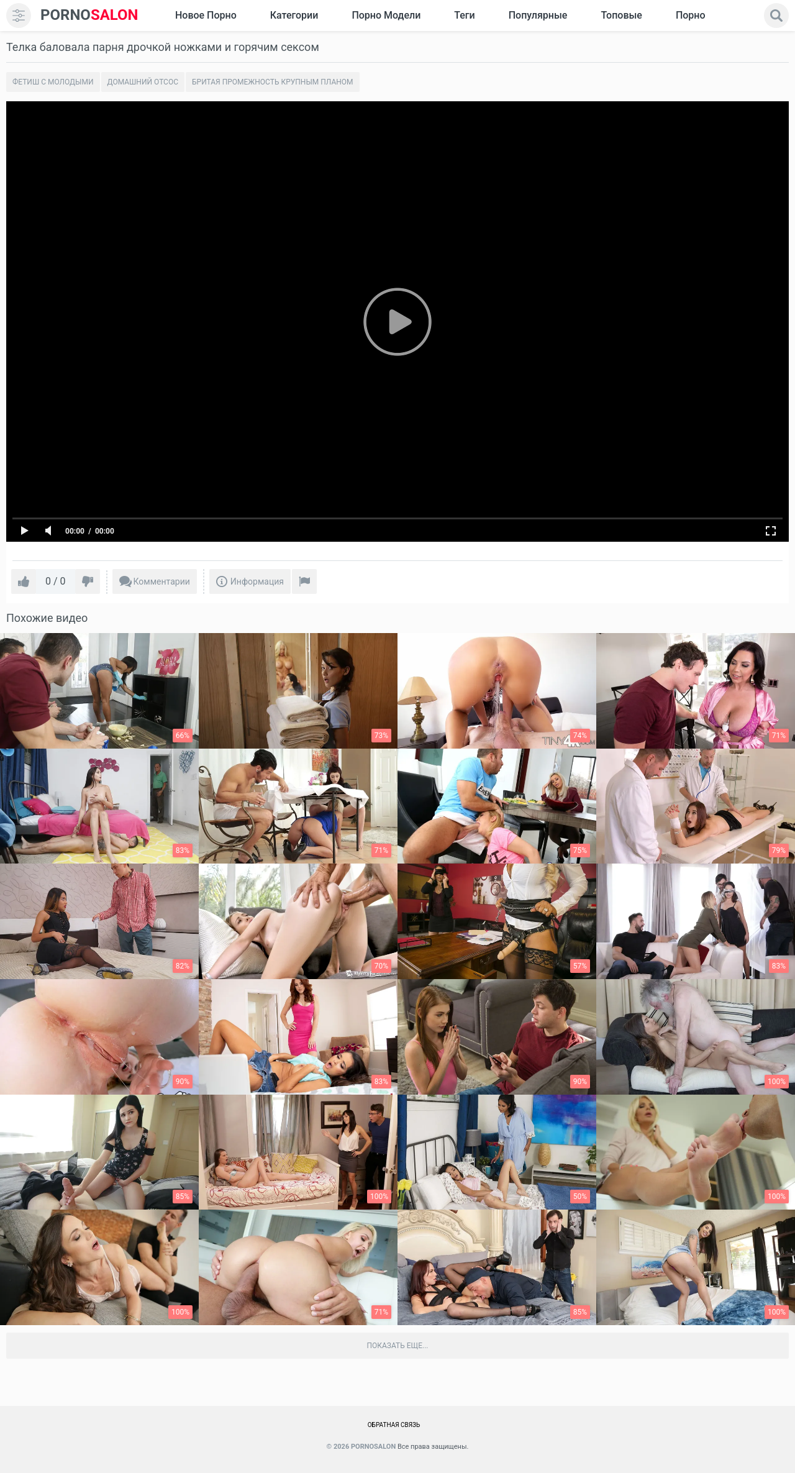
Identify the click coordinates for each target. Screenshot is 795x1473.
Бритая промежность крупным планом (272, 82)
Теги (464, 15)
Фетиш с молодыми (53, 82)
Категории (294, 15)
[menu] (18, 15)
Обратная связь (394, 1424)
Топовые (621, 15)
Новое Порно (206, 15)
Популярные (538, 15)
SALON (89, 15)
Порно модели (386, 15)
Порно (691, 15)
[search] (776, 15)
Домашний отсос (142, 82)
